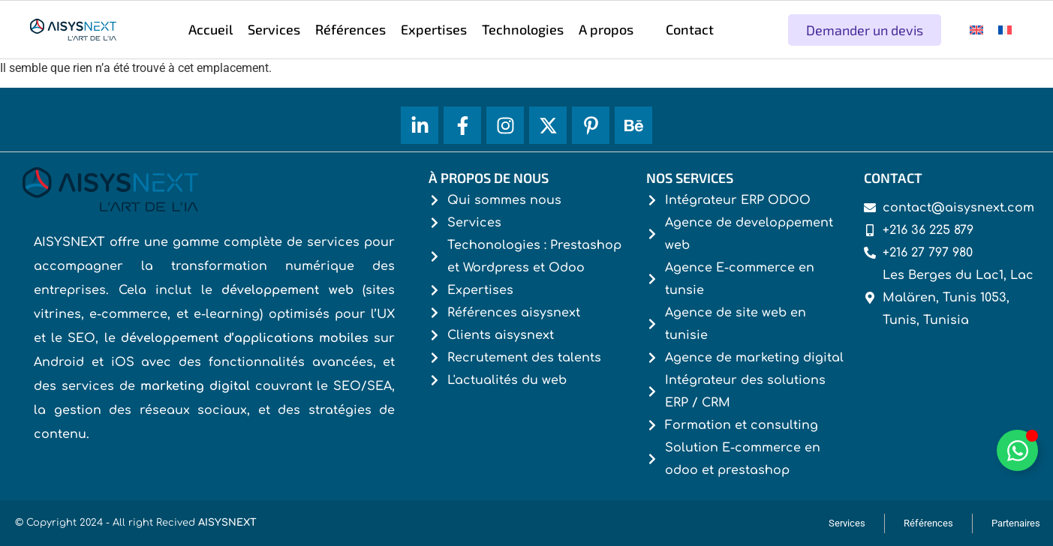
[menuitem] (976, 30)
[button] (614, 30)
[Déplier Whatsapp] (1017, 450)
